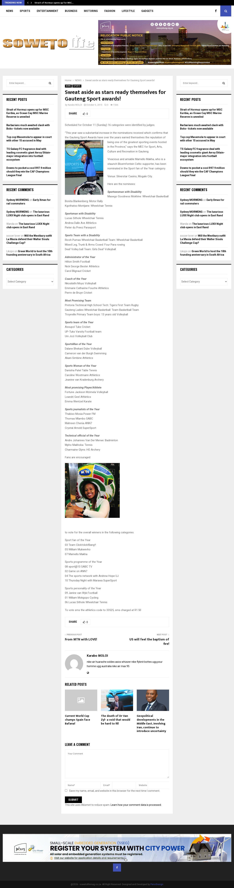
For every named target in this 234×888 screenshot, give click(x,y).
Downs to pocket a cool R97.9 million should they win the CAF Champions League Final (28, 171)
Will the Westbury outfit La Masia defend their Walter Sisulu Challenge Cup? (29, 239)
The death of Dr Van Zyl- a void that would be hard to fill (115, 720)
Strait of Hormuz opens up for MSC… (54, 3)
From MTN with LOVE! (81, 639)
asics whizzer (123, 661)
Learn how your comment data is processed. (136, 804)
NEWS (9, 11)
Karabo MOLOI (75, 105)
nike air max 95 (120, 666)
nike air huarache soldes (101, 661)
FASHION (109, 11)
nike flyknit (137, 661)
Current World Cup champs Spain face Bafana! (77, 720)
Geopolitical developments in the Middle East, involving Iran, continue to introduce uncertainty (151, 724)
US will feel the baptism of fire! (149, 642)
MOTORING (91, 11)
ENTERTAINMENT (47, 11)
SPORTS (25, 11)
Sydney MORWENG (17, 199)
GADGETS (147, 11)
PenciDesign (156, 884)
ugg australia (104, 666)
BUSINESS (71, 11)
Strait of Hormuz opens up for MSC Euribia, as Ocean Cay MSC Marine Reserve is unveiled (27, 113)
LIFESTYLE (128, 11)
